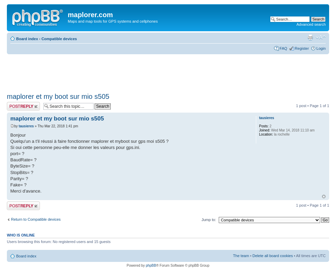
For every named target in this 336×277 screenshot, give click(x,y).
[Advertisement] (132, 71)
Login (321, 48)
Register (302, 48)
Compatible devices (59, 39)
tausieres (26, 126)
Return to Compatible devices (36, 219)
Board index (27, 39)
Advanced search (311, 24)
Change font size (321, 37)
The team (241, 256)
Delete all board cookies (272, 256)
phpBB (151, 265)
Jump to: (209, 220)
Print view (310, 37)
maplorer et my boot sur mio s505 (58, 96)
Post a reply (23, 106)
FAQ (283, 48)
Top (324, 196)
